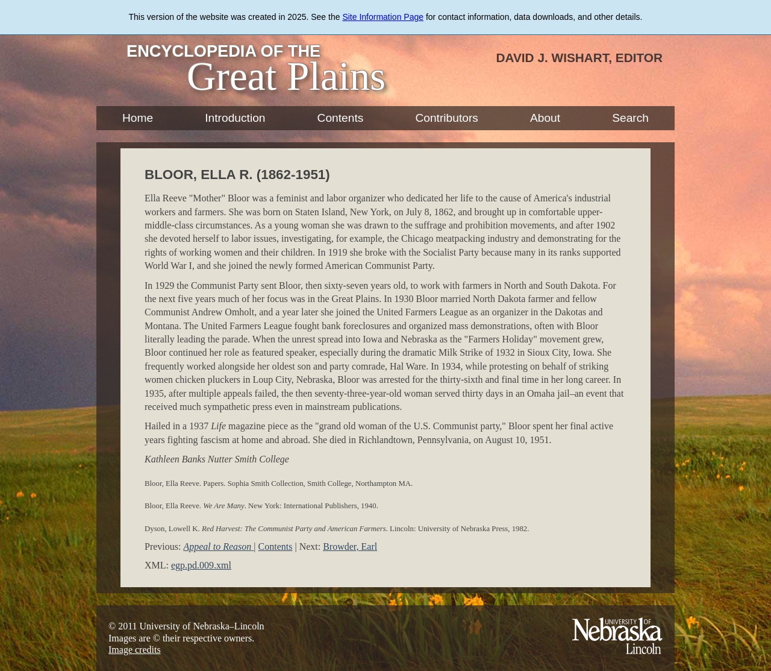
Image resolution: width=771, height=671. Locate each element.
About (545, 118)
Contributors (446, 118)
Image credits (134, 649)
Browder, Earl (350, 546)
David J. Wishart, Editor (579, 58)
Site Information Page (382, 17)
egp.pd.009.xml (201, 565)
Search (630, 118)
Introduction (235, 118)
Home (137, 118)
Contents (340, 118)
